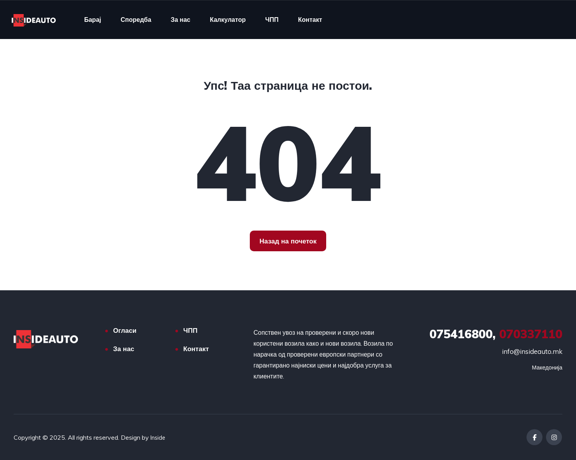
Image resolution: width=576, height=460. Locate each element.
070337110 (495, 334)
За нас (180, 19)
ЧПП (271, 19)
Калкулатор (228, 19)
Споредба (135, 19)
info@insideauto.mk (532, 351)
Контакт (310, 19)
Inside (158, 437)
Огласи (124, 330)
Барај (92, 19)
